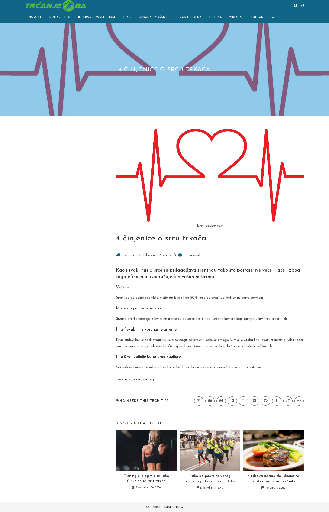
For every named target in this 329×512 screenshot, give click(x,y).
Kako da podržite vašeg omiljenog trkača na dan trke (210, 478)
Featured (130, 255)
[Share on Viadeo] (288, 401)
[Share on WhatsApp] (299, 401)
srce (127, 380)
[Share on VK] (254, 401)
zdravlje (148, 380)
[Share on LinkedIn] (232, 401)
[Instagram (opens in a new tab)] (302, 6)
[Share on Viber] (243, 401)
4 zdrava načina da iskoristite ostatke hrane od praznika (273, 478)
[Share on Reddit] (265, 401)
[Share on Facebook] (210, 401)
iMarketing (173, 507)
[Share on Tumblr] (276, 401)
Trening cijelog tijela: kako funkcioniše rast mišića (146, 478)
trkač (136, 380)
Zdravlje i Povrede (156, 255)
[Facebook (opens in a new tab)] (295, 6)
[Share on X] (198, 401)
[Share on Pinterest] (221, 401)
